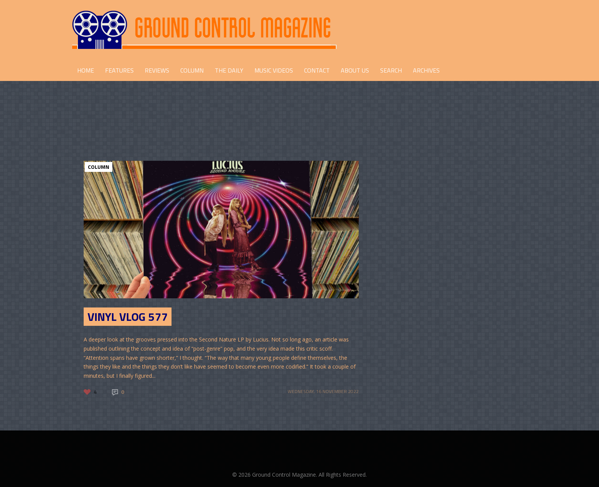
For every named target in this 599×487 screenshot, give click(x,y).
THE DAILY (229, 70)
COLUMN (192, 70)
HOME (85, 70)
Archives (426, 70)
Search (391, 70)
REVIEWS (157, 70)
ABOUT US (355, 70)
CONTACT (317, 70)
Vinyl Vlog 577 (127, 316)
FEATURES (119, 70)
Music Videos (273, 70)
